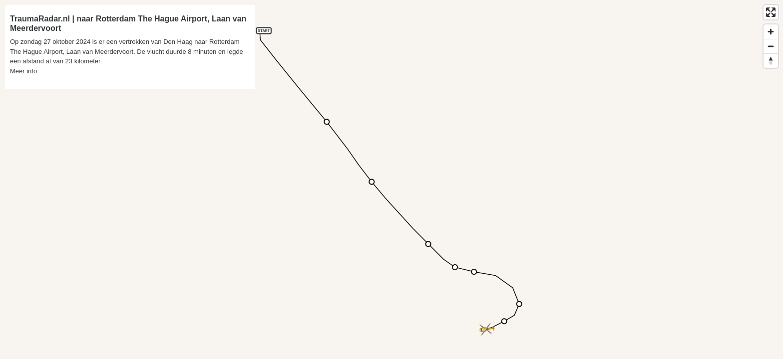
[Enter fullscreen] (771, 12)
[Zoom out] (771, 46)
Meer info (23, 71)
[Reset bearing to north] (771, 60)
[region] (391, 179)
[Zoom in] (771, 31)
